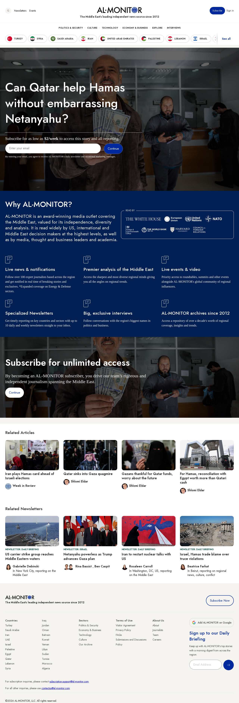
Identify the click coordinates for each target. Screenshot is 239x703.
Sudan (45, 654)
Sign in (230, 11)
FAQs (119, 635)
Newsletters (20, 11)
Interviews (174, 28)
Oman (45, 630)
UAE (7, 639)
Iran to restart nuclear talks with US (146, 556)
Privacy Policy (123, 630)
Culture (92, 28)
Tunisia (45, 659)
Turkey (8, 625)
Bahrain (46, 635)
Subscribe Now (220, 600)
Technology (110, 28)
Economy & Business (135, 28)
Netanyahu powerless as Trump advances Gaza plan (87, 556)
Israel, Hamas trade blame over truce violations (204, 556)
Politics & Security (71, 28)
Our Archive (85, 644)
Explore (157, 28)
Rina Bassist (84, 566)
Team (156, 635)
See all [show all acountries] (226, 39)
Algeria (46, 668)
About (156, 625)
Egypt (8, 654)
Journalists (158, 630)
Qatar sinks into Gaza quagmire (88, 473)
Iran (7, 635)
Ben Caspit (102, 566)
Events (32, 11)
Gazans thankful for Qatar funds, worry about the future (147, 476)
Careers (157, 639)
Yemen (45, 644)
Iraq (44, 620)
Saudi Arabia (12, 630)
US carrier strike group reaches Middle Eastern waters (29, 556)
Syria (8, 668)
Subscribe (217, 11)
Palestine (10, 649)
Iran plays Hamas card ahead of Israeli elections (29, 476)
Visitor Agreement (125, 625)
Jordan (45, 625)
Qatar (8, 659)
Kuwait (45, 639)
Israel (8, 644)
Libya (44, 649)
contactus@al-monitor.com (55, 688)
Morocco (47, 663)
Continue (14, 392)
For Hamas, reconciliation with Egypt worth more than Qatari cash (203, 478)
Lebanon (9, 663)
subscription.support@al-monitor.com (69, 681)
